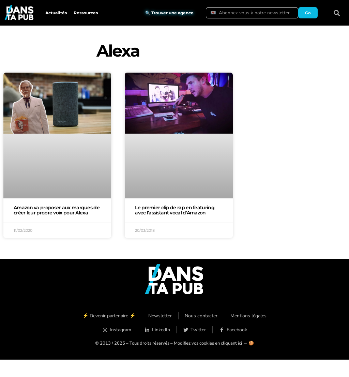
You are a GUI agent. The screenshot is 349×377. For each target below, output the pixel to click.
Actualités (56, 12)
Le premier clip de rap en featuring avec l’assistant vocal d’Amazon (174, 210)
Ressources (86, 12)
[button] (337, 12)
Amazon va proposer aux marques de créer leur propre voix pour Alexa (57, 210)
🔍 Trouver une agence (169, 12)
